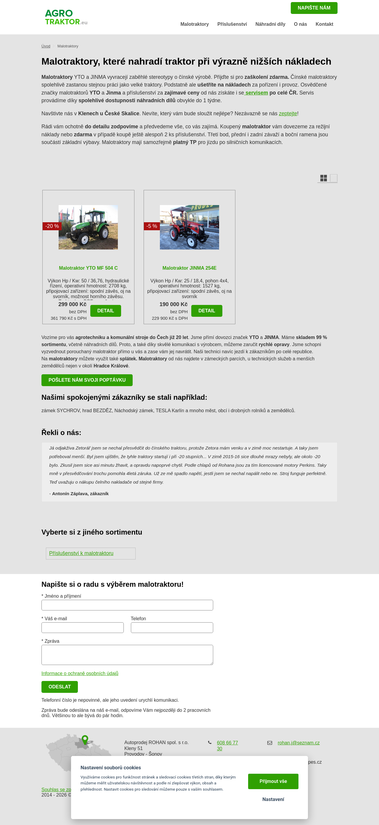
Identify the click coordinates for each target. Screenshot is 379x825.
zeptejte (288, 113)
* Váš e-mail (54, 618)
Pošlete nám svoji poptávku (87, 380)
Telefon (138, 618)
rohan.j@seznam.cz (299, 742)
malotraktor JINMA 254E (190, 268)
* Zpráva (50, 641)
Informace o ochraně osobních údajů (79, 673)
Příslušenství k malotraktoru (81, 553)
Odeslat (60, 686)
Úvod (45, 46)
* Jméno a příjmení (61, 596)
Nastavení (273, 799)
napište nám (314, 7)
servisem (256, 93)
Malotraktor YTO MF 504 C (88, 268)
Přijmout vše (273, 781)
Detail (105, 310)
